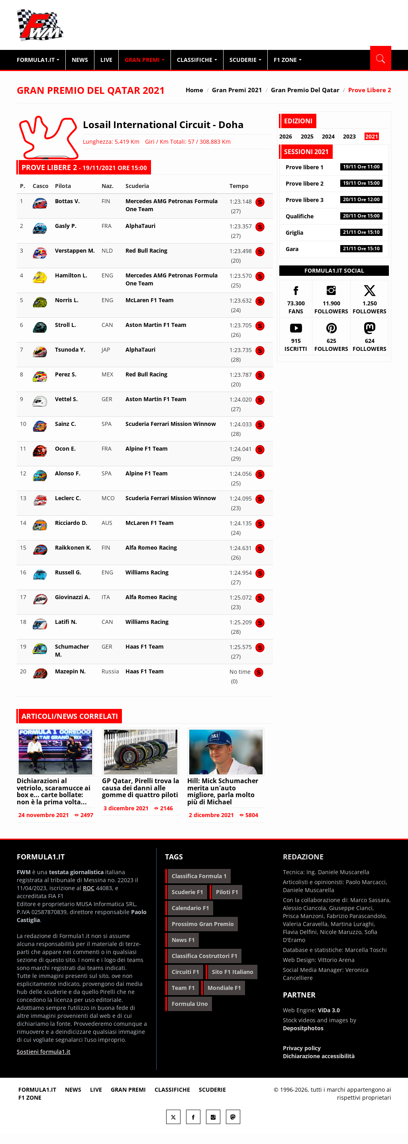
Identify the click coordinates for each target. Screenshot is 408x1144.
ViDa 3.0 (329, 1010)
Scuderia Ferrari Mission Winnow (171, 424)
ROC (88, 888)
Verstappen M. (75, 250)
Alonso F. (67, 473)
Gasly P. (65, 226)
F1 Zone (288, 59)
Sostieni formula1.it (44, 1051)
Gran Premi (145, 59)
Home (194, 90)
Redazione (303, 856)
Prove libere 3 (334, 200)
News (80, 59)
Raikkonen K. (73, 547)
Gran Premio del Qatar (305, 90)
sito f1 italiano (232, 972)
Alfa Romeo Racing (151, 547)
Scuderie (245, 59)
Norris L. (66, 300)
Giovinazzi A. (72, 597)
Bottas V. (67, 201)
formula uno (190, 1003)
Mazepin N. (70, 671)
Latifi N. (66, 621)
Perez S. (65, 374)
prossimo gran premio (203, 924)
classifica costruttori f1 (204, 956)
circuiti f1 (185, 972)
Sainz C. (65, 424)
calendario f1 (190, 908)
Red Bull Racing (146, 250)
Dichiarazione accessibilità (319, 1056)
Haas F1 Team (145, 646)
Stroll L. (65, 325)
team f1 (183, 988)
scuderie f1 (187, 892)
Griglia (334, 232)
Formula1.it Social (334, 270)
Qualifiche (334, 216)
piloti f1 (227, 892)
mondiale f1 (224, 988)
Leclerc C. (68, 498)
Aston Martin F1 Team (156, 325)
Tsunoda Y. (70, 349)
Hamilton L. (71, 275)
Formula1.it (65, 25)
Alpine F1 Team (147, 448)
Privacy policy (302, 1048)
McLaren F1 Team (150, 300)
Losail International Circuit (146, 124)
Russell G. (68, 572)
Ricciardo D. (71, 522)
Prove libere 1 (334, 167)
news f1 (183, 940)
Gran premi (128, 1089)
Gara (334, 249)
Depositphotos (303, 1028)
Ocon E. (65, 448)
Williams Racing (147, 572)
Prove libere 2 (334, 183)
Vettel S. (66, 399)
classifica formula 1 (199, 876)
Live (106, 59)
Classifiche (197, 59)
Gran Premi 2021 (237, 90)
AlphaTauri (140, 226)
